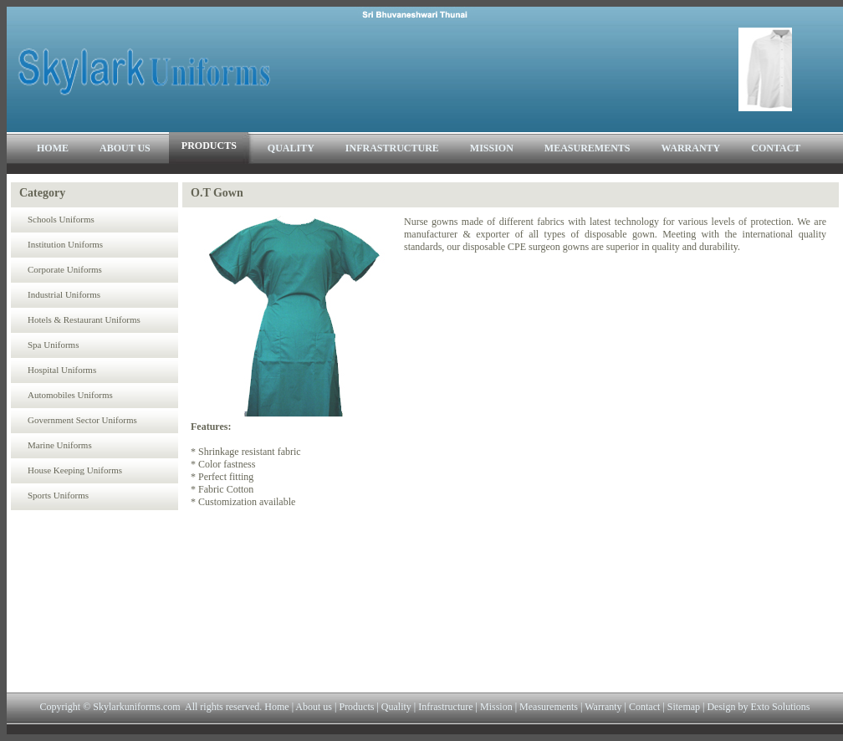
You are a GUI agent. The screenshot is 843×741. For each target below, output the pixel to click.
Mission (496, 707)
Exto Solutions (780, 707)
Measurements (547, 707)
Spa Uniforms (53, 345)
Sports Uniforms (58, 495)
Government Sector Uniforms (82, 420)
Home (276, 707)
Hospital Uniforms (62, 370)
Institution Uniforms (65, 244)
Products (355, 707)
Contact (644, 707)
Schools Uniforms (61, 219)
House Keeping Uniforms (75, 470)
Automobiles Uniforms (70, 395)
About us (313, 707)
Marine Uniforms (60, 445)
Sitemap (683, 707)
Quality (396, 707)
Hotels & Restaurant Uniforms (84, 319)
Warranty (603, 707)
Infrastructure (445, 707)
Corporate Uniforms (65, 269)
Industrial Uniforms (64, 294)
